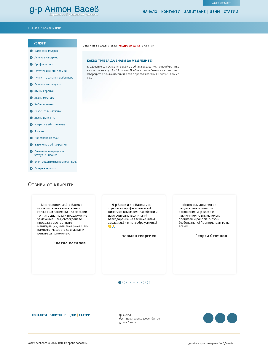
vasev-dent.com (221, 2)
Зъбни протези (42, 104)
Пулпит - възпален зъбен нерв (51, 77)
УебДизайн (226, 343)
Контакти (170, 11)
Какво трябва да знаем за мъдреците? (120, 61)
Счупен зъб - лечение (46, 111)
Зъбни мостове (42, 97)
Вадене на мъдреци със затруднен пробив (47, 153)
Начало (150, 11)
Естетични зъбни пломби (48, 71)
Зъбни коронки (42, 91)
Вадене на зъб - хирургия (48, 144)
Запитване (195, 11)
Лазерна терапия (43, 168)
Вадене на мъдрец (44, 50)
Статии (231, 11)
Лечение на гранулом (45, 84)
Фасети (37, 131)
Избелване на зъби (44, 138)
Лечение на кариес (44, 57)
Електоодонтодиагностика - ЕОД (53, 161)
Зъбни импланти (42, 117)
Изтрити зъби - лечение (47, 124)
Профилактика (41, 64)
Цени (215, 11)
